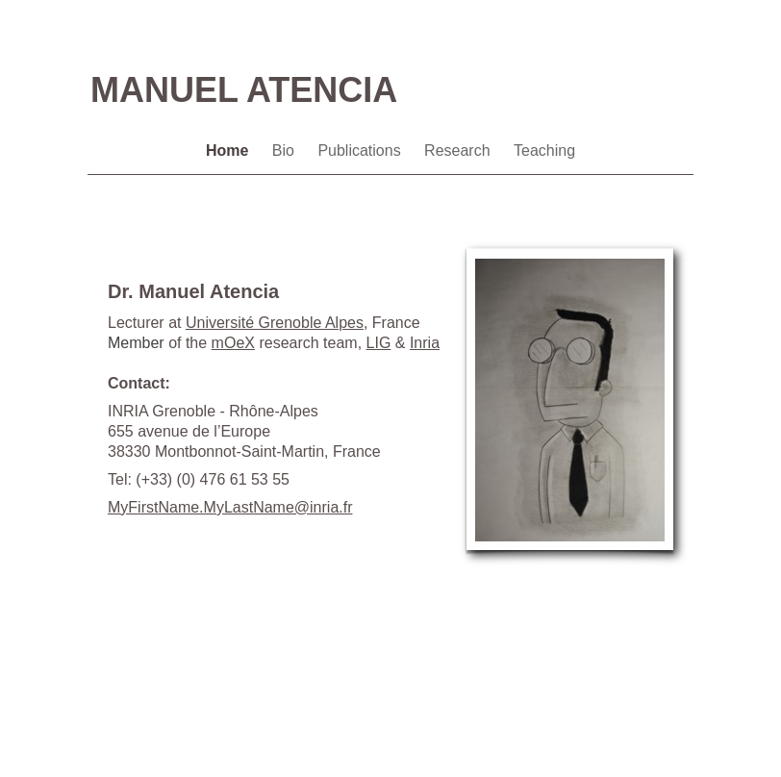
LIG (378, 343)
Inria (425, 343)
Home (229, 150)
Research (459, 150)
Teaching (544, 150)
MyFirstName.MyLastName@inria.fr (230, 507)
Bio (285, 150)
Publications (361, 150)
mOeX (233, 343)
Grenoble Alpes (275, 322)
